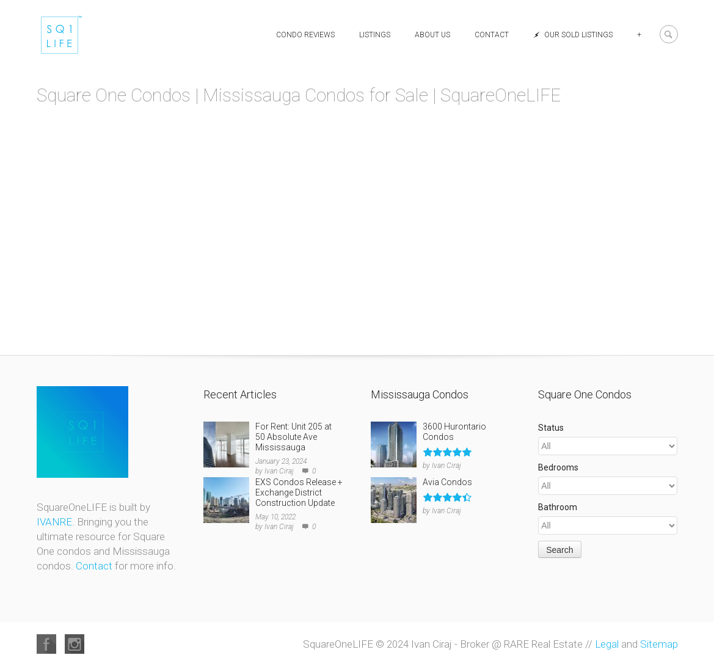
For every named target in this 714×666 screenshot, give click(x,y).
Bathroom (557, 507)
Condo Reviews (305, 35)
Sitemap (659, 644)
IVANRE (54, 522)
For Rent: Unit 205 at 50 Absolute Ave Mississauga (293, 437)
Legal (607, 644)
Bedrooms (558, 467)
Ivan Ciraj (279, 471)
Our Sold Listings (573, 35)
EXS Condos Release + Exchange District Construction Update (299, 492)
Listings (374, 35)
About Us (432, 35)
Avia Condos (447, 482)
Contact (492, 35)
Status (551, 428)
